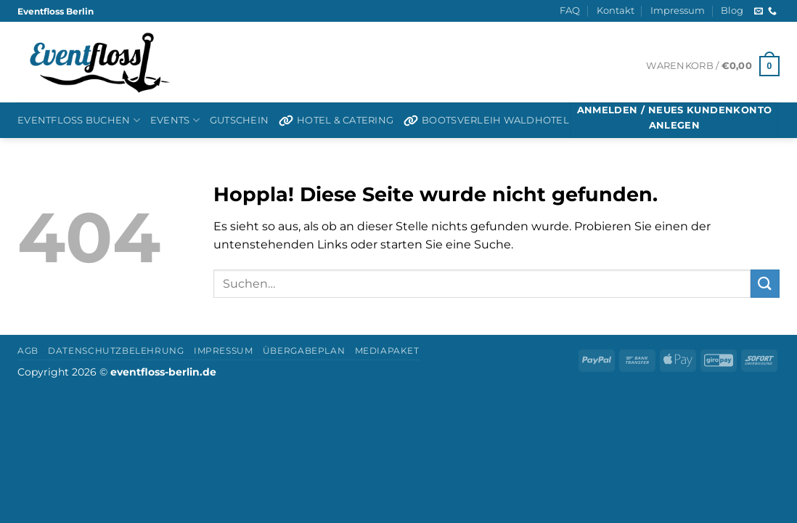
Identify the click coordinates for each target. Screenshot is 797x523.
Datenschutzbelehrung (116, 350)
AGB (27, 350)
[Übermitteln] (765, 283)
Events (175, 120)
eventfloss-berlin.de (163, 371)
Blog (732, 10)
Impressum (677, 10)
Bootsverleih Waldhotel (486, 120)
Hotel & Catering (336, 120)
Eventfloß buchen (78, 120)
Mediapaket (387, 350)
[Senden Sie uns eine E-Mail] (758, 12)
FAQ (570, 10)
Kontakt (615, 10)
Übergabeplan (304, 350)
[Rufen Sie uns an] (772, 12)
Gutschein (239, 120)
